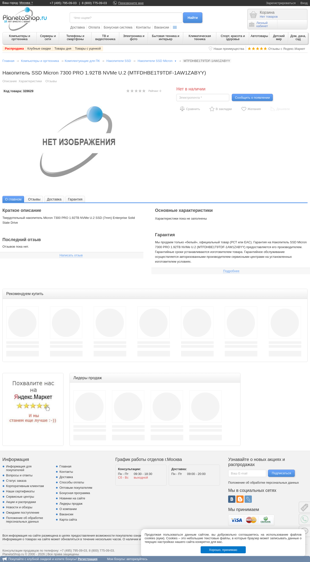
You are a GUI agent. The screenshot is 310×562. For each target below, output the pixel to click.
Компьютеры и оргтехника (19, 37)
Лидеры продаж (71, 503)
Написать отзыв (71, 255)
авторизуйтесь (137, 559)
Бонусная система (118, 27)
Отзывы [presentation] (34, 199)
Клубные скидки (39, 48)
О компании (68, 509)
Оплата (94, 27)
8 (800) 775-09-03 (94, 3)
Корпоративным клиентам (25, 486)
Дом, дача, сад (298, 37)
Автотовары (259, 36)
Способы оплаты (71, 482)
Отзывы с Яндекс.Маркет (286, 49)
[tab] (13, 199)
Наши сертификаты (20, 491)
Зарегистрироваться (281, 3)
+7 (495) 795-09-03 (63, 3)
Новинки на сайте (72, 498)
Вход (304, 3)
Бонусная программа (74, 493)
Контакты (143, 27)
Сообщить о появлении (252, 97)
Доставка (77, 27)
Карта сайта (68, 519)
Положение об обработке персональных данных (24, 519)
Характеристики (30, 81)
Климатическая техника (200, 37)
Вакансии (161, 27)
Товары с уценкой (88, 48)
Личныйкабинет (258, 24)
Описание (9, 81)
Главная (8, 61)
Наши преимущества (229, 49)
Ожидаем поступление (22, 512)
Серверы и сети (48, 37)
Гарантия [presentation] (75, 199)
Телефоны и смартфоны (75, 37)
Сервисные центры (20, 496)
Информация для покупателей (18, 468)
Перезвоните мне (131, 3)
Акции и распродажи (21, 502)
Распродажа (14, 48)
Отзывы (51, 81)
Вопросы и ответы (19, 475)
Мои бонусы (116, 559)
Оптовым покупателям (75, 487)
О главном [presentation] (13, 199)
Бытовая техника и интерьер (165, 37)
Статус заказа (16, 480)
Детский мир (279, 37)
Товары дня (62, 48)
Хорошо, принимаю (223, 550)
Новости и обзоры (19, 507)
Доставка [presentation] (54, 199)
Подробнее (231, 271)
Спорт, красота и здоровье (233, 37)
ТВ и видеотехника (105, 37)
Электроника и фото (133, 37)
